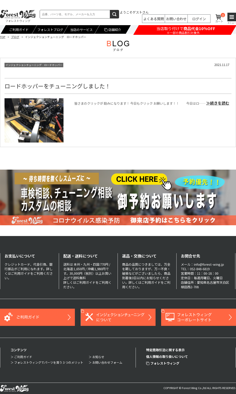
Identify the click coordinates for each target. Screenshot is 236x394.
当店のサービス (81, 29)
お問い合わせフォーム (107, 362)
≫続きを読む (217, 103)
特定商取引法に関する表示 (165, 350)
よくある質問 (153, 18)
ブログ (15, 37)
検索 (114, 14)
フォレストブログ (50, 29)
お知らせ (98, 357)
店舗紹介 (112, 29)
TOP (2, 37)
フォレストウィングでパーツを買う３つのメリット (48, 362)
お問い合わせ (176, 18)
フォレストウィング (162, 363)
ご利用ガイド (19, 29)
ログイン (199, 18)
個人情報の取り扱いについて (167, 356)
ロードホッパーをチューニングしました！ (57, 86)
